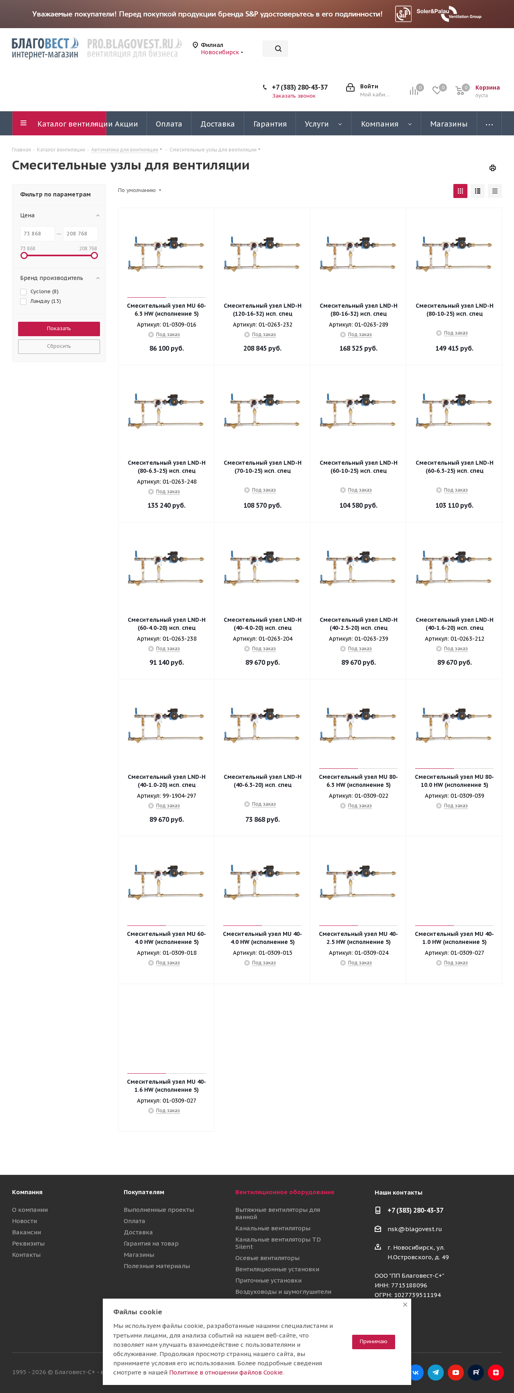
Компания (27, 1192)
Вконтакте (416, 1372)
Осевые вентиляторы (267, 1258)
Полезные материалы (157, 1266)
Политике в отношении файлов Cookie (226, 1372)
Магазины (139, 1254)
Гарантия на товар (151, 1243)
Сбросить (59, 346)
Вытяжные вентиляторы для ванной (277, 1213)
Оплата (134, 1221)
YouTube (456, 1372)
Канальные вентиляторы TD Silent (278, 1243)
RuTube (476, 1372)
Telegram (436, 1372)
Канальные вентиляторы (272, 1228)
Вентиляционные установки (277, 1269)
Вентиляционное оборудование (285, 1192)
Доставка (138, 1232)
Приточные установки (268, 1280)
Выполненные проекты (159, 1209)
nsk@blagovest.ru (415, 1229)
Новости (24, 1221)
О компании (30, 1209)
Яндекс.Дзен (496, 1372)
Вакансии (26, 1232)
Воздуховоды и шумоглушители (283, 1291)
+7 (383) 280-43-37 (300, 87)
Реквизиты (28, 1243)
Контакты (26, 1254)
